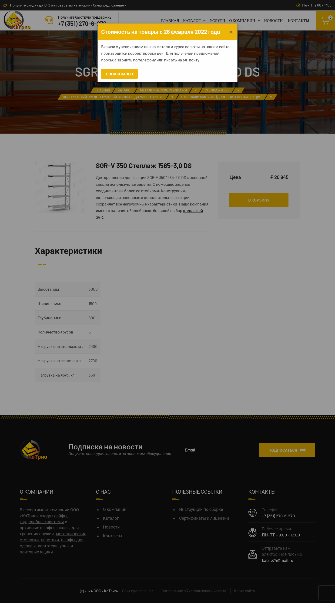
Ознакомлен (119, 73)
